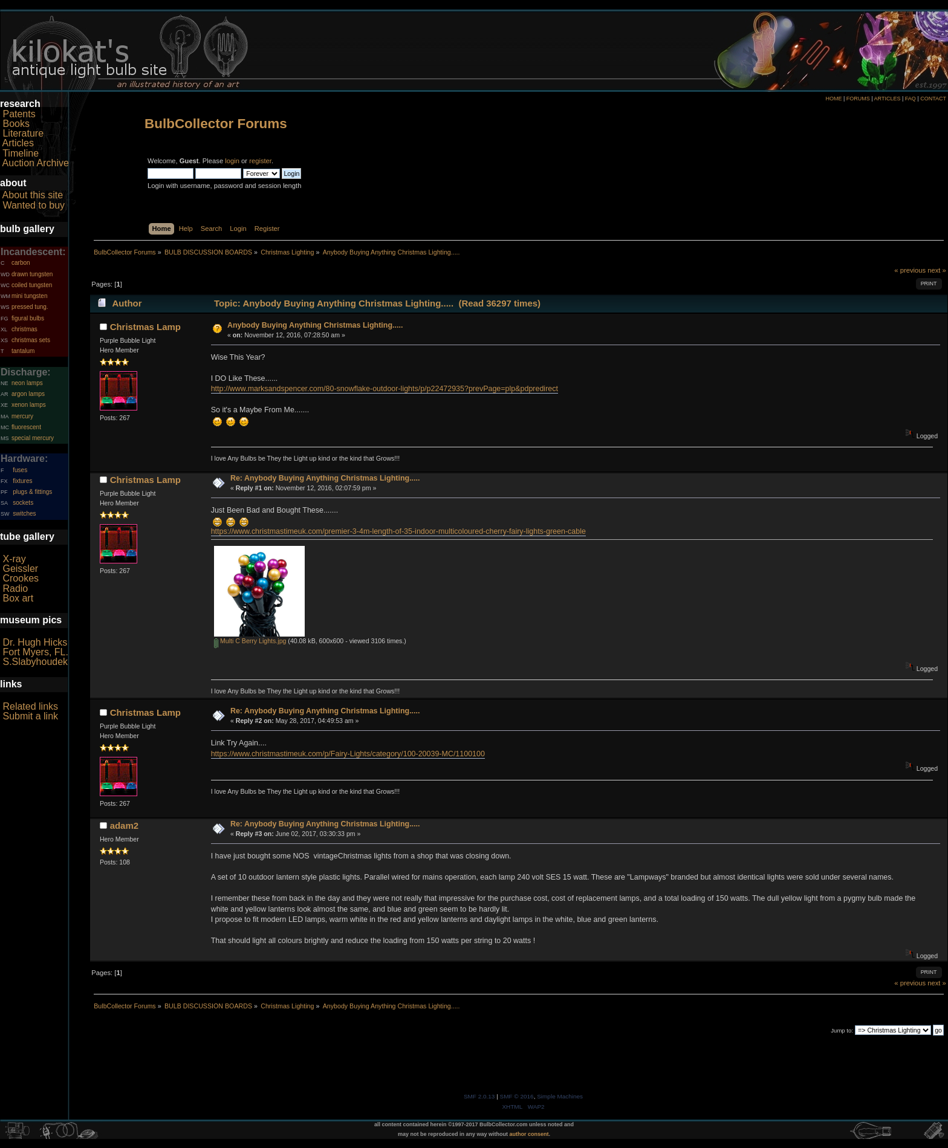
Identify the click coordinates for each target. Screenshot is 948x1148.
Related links (30, 706)
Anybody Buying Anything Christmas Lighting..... (315, 325)
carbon (20, 262)
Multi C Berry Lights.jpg (250, 640)
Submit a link (30, 716)
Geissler (20, 568)
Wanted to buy (33, 205)
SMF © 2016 (517, 1096)
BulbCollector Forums (215, 123)
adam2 (124, 825)
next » (936, 270)
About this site (32, 195)
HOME (833, 99)
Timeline (20, 153)
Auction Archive (35, 163)
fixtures (22, 481)
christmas (24, 329)
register (260, 160)
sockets (23, 502)
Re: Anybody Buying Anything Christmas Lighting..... (325, 478)
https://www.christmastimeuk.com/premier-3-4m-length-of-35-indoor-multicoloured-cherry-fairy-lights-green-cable (398, 531)
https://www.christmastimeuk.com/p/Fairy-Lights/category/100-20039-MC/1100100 (348, 754)
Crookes (20, 578)
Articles (18, 143)
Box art (17, 598)
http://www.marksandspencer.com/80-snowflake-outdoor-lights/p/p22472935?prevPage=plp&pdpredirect (384, 388)
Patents (18, 114)
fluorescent (26, 427)
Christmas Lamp (145, 327)
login (232, 160)
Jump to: (842, 1030)
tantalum (22, 351)
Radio (15, 588)
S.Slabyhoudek (35, 662)
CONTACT (933, 99)
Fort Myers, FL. (35, 652)
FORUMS (858, 99)
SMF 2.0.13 (479, 1096)
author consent (529, 1134)
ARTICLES (887, 99)
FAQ (910, 99)
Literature (23, 133)
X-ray (13, 559)
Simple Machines (560, 1096)
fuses (20, 470)
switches (24, 513)
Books (15, 123)
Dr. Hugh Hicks (34, 642)
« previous (910, 270)
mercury (22, 416)
